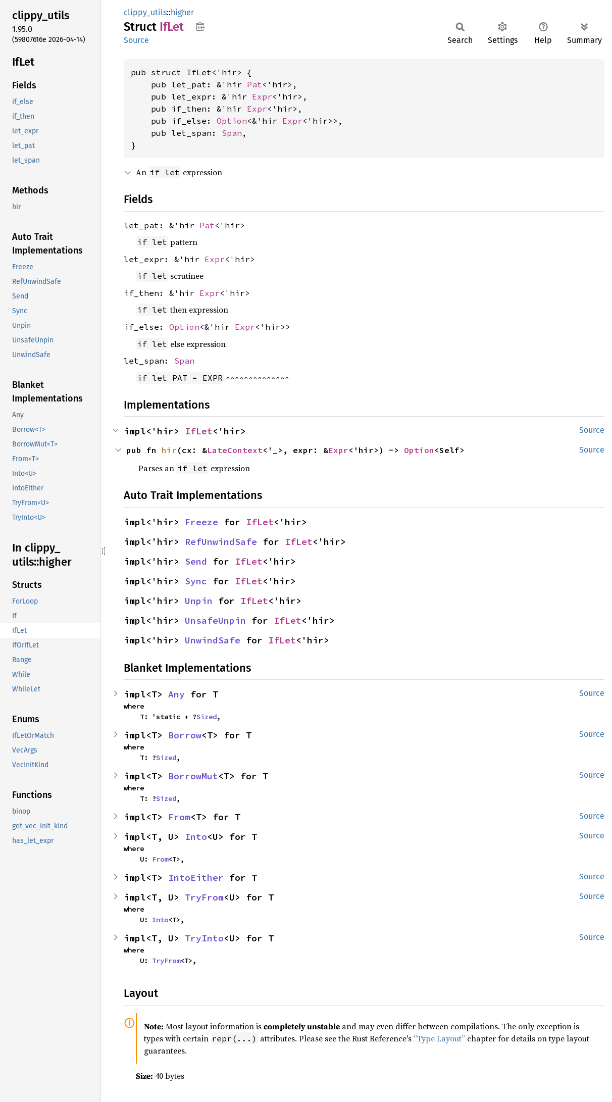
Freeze (201, 522)
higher (182, 12)
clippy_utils (145, 12)
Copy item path (200, 26)
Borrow (184, 735)
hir (169, 450)
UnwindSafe (212, 640)
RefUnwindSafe (221, 541)
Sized (206, 716)
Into (196, 836)
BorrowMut (193, 776)
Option (232, 121)
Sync (196, 581)
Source (136, 40)
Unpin (199, 601)
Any (176, 694)
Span (232, 133)
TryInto (204, 938)
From (179, 817)
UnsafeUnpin (215, 620)
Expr (262, 96)
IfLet (199, 431)
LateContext (235, 450)
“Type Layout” (439, 1038)
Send (196, 561)
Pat (254, 84)
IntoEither (196, 877)
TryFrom (204, 897)
